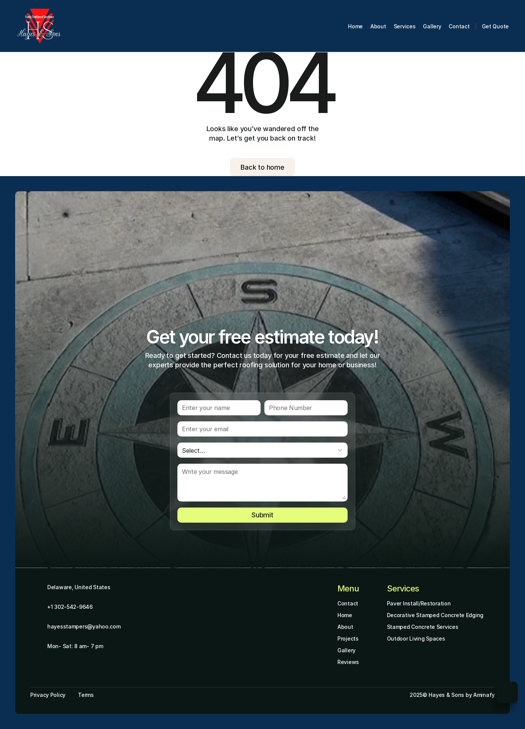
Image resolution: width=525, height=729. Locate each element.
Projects (348, 638)
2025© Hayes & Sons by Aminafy (452, 695)
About (345, 627)
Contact (347, 603)
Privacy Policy (47, 695)
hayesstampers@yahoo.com (84, 626)
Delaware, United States (78, 587)
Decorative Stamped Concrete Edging (435, 615)
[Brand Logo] (39, 26)
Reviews (348, 662)
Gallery (346, 650)
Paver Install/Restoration (419, 603)
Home (344, 615)
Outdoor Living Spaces (416, 638)
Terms (86, 695)
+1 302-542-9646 (70, 607)
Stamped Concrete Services (422, 627)
